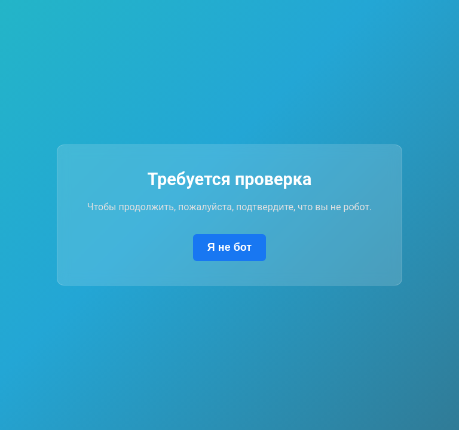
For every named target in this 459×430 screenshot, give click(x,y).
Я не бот (229, 247)
